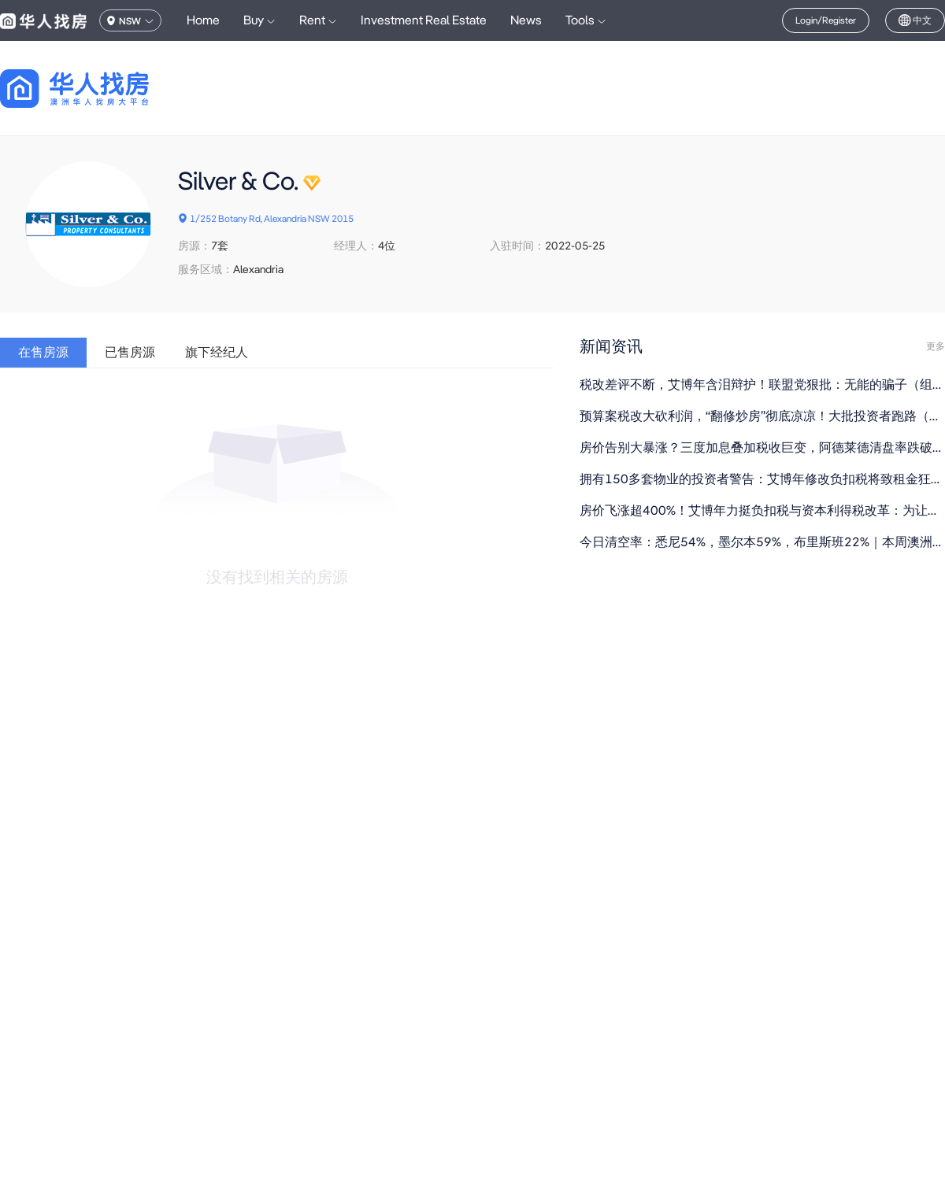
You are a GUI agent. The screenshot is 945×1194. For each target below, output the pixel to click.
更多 (935, 346)
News (526, 20)
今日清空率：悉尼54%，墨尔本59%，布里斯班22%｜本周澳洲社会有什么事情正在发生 (762, 541)
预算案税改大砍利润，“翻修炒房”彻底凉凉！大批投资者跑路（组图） (762, 415)
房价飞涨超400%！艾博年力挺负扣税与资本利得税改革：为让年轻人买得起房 (762, 510)
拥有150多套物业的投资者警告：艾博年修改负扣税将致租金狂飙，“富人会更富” (762, 478)
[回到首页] (102, 88)
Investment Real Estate (424, 20)
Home (203, 20)
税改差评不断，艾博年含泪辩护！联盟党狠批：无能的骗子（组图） (762, 384)
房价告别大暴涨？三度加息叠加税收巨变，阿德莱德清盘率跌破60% (762, 447)
